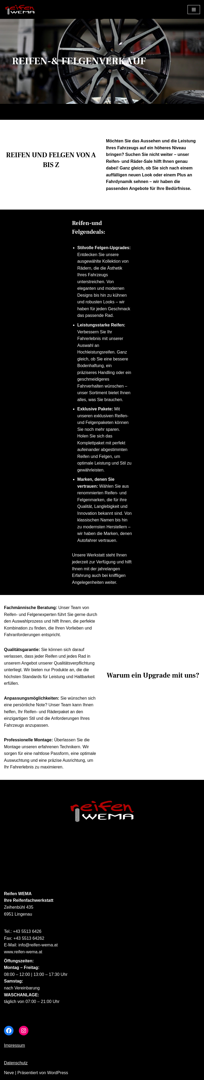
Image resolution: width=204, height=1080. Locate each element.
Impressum (14, 1047)
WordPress (57, 1074)
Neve (9, 1074)
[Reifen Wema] (20, 9)
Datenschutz (16, 1064)
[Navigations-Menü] (194, 9)
